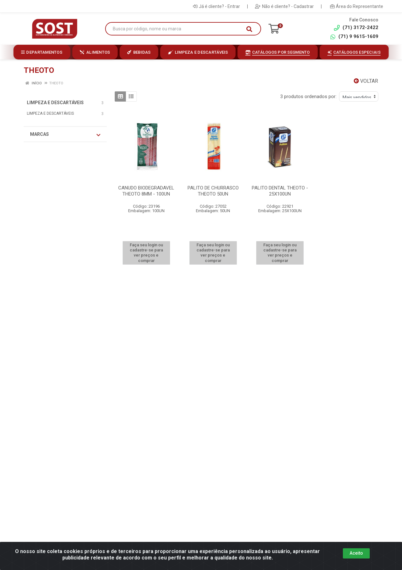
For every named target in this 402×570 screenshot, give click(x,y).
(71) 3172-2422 (356, 28)
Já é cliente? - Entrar (216, 6)
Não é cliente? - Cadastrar (284, 6)
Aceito (356, 553)
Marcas (65, 134)
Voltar (366, 81)
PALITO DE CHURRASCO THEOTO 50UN (213, 191)
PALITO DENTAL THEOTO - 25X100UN (280, 191)
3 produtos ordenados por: (308, 96)
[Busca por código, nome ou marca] (176, 29)
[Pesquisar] (249, 29)
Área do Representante (356, 6)
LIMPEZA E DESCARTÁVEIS (55, 102)
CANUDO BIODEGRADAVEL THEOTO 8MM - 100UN (146, 191)
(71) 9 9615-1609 (354, 37)
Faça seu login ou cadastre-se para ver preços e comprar (146, 253)
